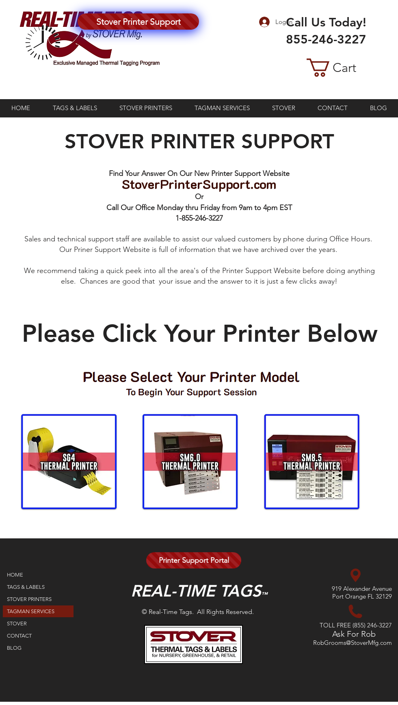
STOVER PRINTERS (29, 599)
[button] (344, 68)
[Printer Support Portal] (193, 560)
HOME (15, 575)
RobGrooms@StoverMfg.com (352, 642)
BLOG (14, 648)
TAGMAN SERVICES (30, 611)
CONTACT (19, 636)
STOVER (17, 623)
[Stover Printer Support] (138, 21)
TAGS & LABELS (26, 587)
